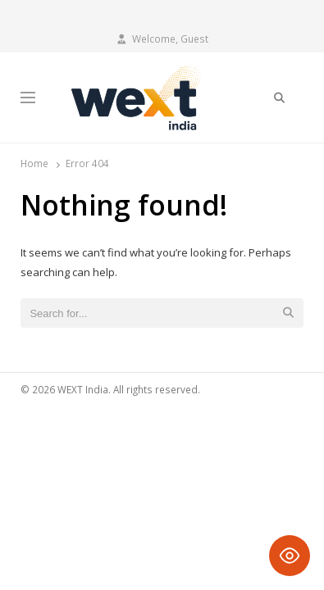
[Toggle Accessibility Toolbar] (289, 555)
